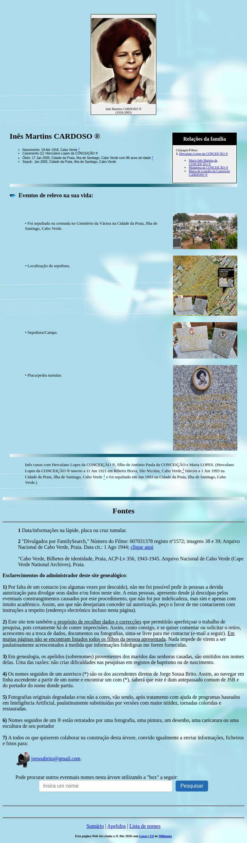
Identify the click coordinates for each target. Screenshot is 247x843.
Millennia (165, 836)
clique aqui (142, 547)
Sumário (95, 826)
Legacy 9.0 (146, 836)
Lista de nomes (144, 826)
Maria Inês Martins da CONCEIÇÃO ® (203, 162)
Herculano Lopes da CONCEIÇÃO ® (203, 153)
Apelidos (116, 826)
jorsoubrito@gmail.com (47, 758)
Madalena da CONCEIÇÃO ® (208, 167)
